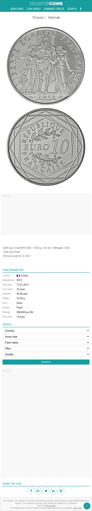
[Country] (46, 330)
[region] (46, 215)
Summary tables (54, 8)
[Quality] (46, 354)
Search (72, 8)
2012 (19, 280)
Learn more (77, 508)
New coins (17, 8)
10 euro (21, 289)
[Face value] (46, 342)
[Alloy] (46, 348)
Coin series (34, 8)
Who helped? (51, 505)
